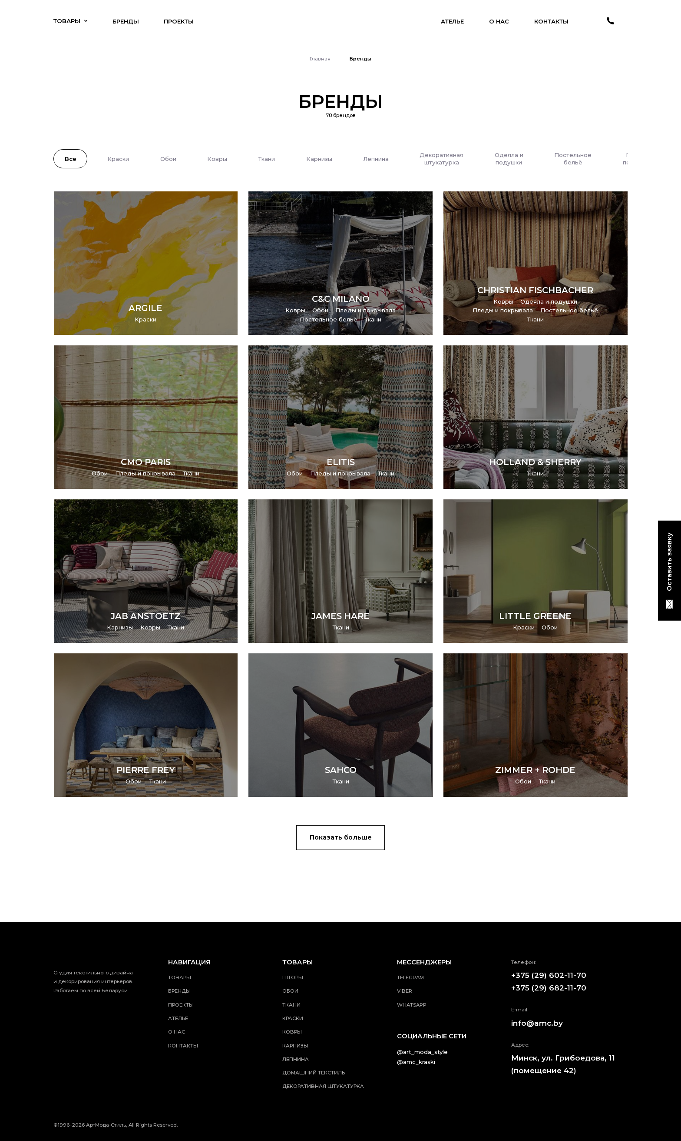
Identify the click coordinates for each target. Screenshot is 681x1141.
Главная (320, 59)
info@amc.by (537, 1022)
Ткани (291, 1005)
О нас (499, 21)
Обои (290, 991)
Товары (70, 20)
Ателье (452, 21)
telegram (410, 977)
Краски (292, 1018)
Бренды (125, 21)
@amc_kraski (416, 1061)
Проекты (179, 21)
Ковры (292, 1032)
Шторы (292, 977)
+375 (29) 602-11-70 (548, 975)
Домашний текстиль (313, 1073)
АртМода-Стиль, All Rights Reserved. (132, 1125)
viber (404, 991)
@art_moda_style (422, 1051)
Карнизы (295, 1046)
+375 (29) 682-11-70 (548, 987)
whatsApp (411, 1005)
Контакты (551, 21)
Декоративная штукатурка (323, 1086)
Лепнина (295, 1059)
